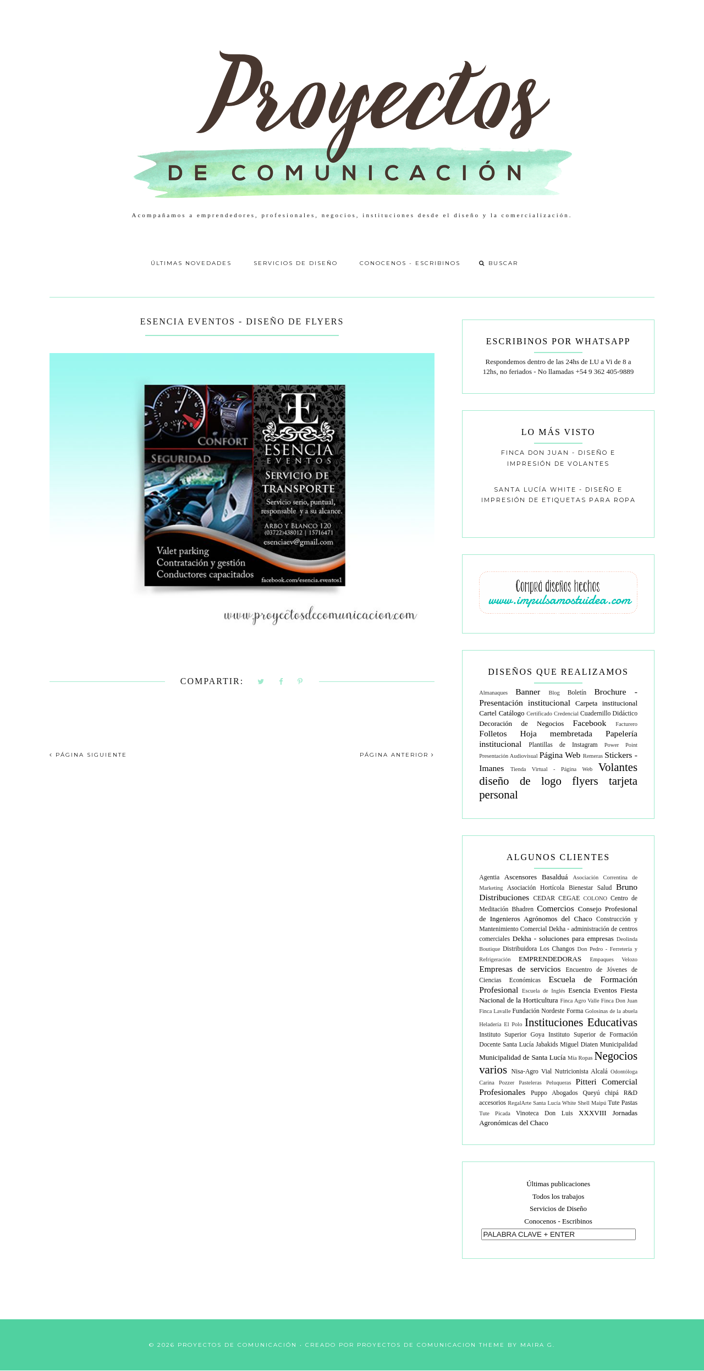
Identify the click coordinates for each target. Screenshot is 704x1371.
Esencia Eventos (592, 990)
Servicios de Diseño (296, 263)
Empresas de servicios (519, 968)
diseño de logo (520, 780)
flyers (585, 780)
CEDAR (544, 898)
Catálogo (512, 713)
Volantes (617, 767)
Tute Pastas (622, 1102)
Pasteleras (530, 1083)
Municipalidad (618, 1044)
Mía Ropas (580, 1058)
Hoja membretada (556, 733)
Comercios (555, 908)
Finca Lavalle (494, 1011)
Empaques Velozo (613, 959)
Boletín (577, 692)
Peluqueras (558, 1083)
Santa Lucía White (554, 1103)
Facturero (626, 724)
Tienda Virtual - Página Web (551, 769)
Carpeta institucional (606, 703)
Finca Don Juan (619, 1001)
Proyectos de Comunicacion (416, 1344)
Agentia (489, 877)
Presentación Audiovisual (508, 756)
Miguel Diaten (579, 1044)
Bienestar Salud (590, 887)
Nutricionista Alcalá (581, 1071)
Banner (527, 691)
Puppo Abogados (554, 1093)
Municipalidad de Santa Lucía (522, 1057)
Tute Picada (494, 1113)
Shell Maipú (592, 1103)
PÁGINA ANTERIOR (397, 754)
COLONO (595, 898)
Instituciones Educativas (581, 1022)
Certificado (539, 714)
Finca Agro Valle (579, 1001)
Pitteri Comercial (606, 1081)
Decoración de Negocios (521, 723)
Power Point (620, 745)
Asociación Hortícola (535, 887)
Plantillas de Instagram (563, 744)
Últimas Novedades (191, 263)
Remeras (593, 756)
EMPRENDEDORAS (550, 959)
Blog (554, 693)
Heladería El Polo (500, 1024)
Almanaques (493, 693)
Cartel (488, 713)
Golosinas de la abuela (611, 1011)
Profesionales (502, 1092)
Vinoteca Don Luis (544, 1113)
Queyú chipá (600, 1093)
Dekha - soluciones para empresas (563, 938)
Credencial (566, 714)
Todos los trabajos (558, 1196)
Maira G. (537, 1344)
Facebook (590, 723)
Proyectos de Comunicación (237, 1344)
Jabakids (547, 1044)
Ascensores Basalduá (536, 877)
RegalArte (519, 1103)
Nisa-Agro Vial (532, 1071)
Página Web (560, 754)
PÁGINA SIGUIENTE (88, 754)
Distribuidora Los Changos (539, 948)
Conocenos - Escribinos (410, 263)
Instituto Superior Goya (511, 1034)
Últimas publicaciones (558, 1184)
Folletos (493, 733)
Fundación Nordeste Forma (548, 1011)
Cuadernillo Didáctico (608, 713)
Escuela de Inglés (543, 991)
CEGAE (569, 898)
